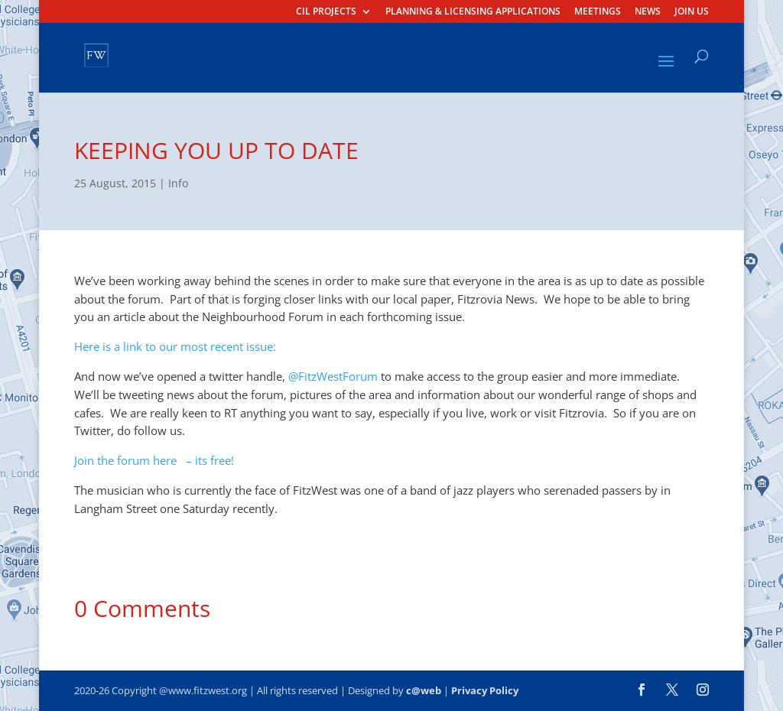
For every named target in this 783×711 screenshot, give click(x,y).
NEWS (648, 12)
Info (178, 183)
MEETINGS (597, 12)
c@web (423, 690)
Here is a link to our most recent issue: (175, 346)
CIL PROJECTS (326, 12)
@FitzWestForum (333, 376)
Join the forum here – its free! (154, 460)
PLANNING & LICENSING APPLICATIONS (472, 12)
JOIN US (691, 12)
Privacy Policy (484, 690)
